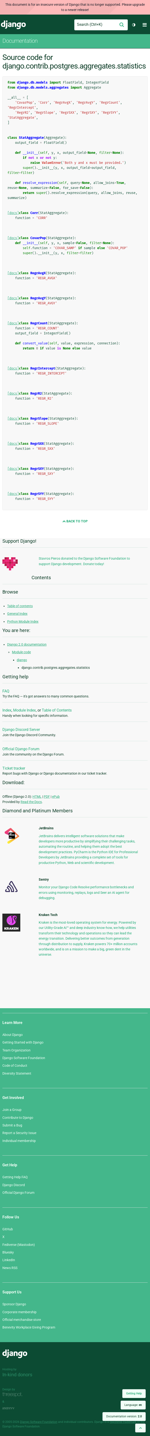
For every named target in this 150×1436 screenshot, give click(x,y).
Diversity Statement (16, 1073)
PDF (47, 796)
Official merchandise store (21, 1320)
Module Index (24, 710)
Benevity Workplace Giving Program (28, 1327)
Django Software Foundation (23, 1058)
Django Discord (13, 1185)
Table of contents (20, 606)
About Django (12, 1035)
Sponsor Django (14, 1304)
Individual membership (19, 1141)
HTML (37, 796)
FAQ (5, 691)
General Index (17, 614)
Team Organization (16, 1050)
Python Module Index (22, 621)
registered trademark (123, 1422)
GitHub (7, 1229)
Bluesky (8, 1252)
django (22, 660)
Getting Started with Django (22, 1042)
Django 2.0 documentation (27, 644)
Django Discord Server (21, 729)
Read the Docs (31, 802)
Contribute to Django (17, 1118)
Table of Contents (57, 710)
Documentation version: (124, 1416)
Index (6, 710)
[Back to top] (140, 1428)
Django (13, 25)
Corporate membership (19, 1312)
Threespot (13, 1395)
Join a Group (11, 1110)
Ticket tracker (13, 768)
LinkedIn (8, 1260)
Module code (21, 652)
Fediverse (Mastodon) (18, 1245)
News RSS (9, 1268)
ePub (56, 796)
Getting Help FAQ (15, 1177)
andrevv (13, 1408)
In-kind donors (17, 1374)
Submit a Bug (12, 1125)
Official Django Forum (20, 749)
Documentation (20, 41)
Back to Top (75, 521)
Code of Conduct (14, 1065)
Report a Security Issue (19, 1133)
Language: (133, 1405)
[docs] (13, 213)
